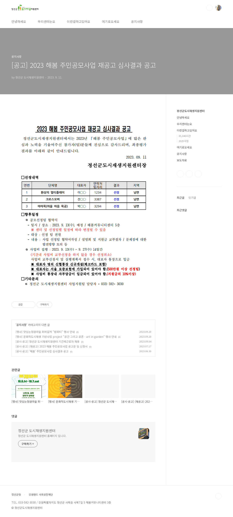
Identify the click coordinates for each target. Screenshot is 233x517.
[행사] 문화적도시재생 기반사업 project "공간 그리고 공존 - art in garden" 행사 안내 (66, 337)
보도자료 (182, 160)
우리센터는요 (46, 21)
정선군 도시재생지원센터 (36, 430)
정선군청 (16, 494)
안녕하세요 (18, 21)
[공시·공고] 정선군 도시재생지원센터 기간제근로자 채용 (48, 341)
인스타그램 (189, 173)
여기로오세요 (110, 21)
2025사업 (184, 141)
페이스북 (180, 173)
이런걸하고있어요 (78, 21)
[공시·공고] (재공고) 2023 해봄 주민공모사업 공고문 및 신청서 (52, 346)
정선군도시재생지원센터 (191, 111)
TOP (218, 496)
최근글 (180, 197)
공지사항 (137, 21)
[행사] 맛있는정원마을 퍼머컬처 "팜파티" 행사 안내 (45, 332)
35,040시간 (185, 136)
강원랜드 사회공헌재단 (41, 494)
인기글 (192, 197)
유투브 (198, 173)
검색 (209, 8)
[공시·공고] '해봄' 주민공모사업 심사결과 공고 (42, 351)
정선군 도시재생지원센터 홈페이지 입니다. (42, 436)
